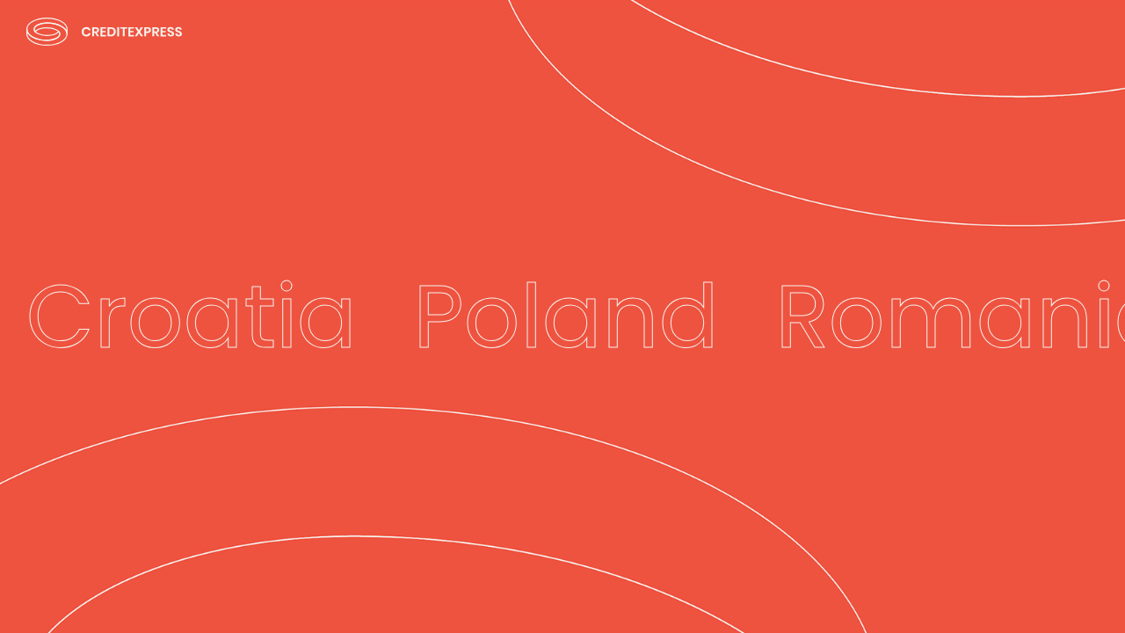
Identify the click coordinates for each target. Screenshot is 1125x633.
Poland (566, 316)
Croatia (191, 316)
